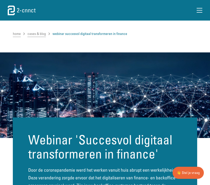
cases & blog (36, 33)
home (17, 33)
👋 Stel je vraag (188, 172)
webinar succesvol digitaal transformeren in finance (90, 33)
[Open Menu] (199, 10)
